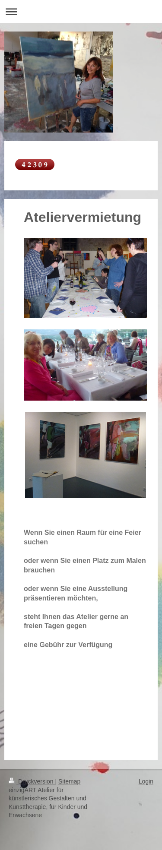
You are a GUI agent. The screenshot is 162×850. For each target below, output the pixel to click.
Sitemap (69, 781)
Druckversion (32, 781)
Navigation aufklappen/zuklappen (81, 11)
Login (146, 781)
